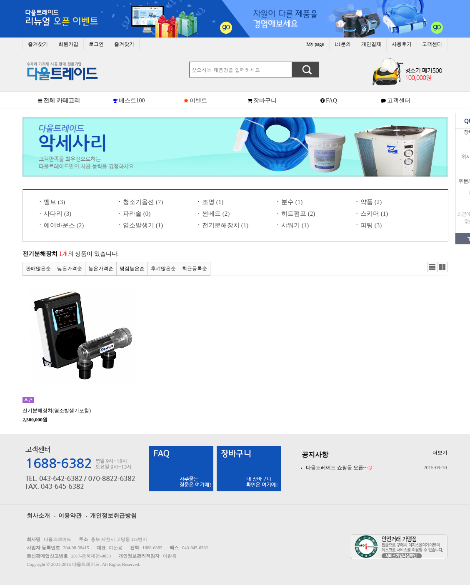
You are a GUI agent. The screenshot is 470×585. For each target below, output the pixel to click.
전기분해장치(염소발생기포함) (56, 410)
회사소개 (38, 516)
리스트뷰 (432, 267)
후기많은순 (163, 268)
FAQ (331, 100)
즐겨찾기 (38, 44)
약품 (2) (371, 202)
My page (315, 44)
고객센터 (432, 44)
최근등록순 (194, 268)
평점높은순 (132, 268)
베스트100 (132, 100)
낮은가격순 (69, 268)
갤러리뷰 (442, 267)
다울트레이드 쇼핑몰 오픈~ (336, 467)
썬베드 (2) (216, 213)
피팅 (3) (371, 225)
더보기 (440, 453)
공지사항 (315, 454)
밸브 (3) (54, 202)
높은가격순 (100, 268)
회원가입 (68, 44)
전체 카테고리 (61, 100)
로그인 (96, 44)
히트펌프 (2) (298, 213)
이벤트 (198, 100)
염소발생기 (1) (143, 225)
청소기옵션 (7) (143, 202)
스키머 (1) (374, 213)
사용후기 (402, 44)
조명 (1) (212, 202)
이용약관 (70, 516)
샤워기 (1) (295, 225)
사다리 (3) (57, 213)
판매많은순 (38, 268)
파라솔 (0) (136, 213)
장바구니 (265, 100)
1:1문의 (343, 44)
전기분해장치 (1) (225, 225)
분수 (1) (291, 202)
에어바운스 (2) (64, 225)
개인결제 (371, 44)
